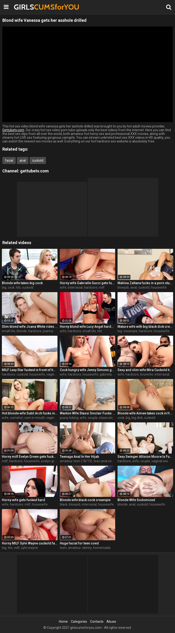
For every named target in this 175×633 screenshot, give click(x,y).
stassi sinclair (109, 418)
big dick (137, 418)
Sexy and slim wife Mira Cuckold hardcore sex (145, 370)
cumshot (16, 418)
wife (63, 287)
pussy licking (69, 418)
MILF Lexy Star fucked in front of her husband (29, 370)
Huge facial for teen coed (79, 543)
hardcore (90, 287)
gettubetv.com (34, 170)
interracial (75, 287)
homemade (101, 548)
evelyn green (50, 461)
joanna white (52, 331)
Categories (79, 621)
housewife (159, 287)
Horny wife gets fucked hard (23, 500)
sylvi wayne (29, 548)
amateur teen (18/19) (76, 461)
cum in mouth (34, 418)
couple (93, 418)
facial (9, 160)
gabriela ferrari (111, 374)
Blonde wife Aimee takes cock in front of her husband (145, 413)
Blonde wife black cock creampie (85, 500)
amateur (74, 548)
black (64, 504)
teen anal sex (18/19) (109, 461)
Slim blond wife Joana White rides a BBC (29, 326)
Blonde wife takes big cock (22, 283)
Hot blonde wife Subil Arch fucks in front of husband (29, 413)
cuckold (37, 160)
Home (63, 621)
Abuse (111, 621)
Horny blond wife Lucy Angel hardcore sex (87, 326)
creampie (130, 331)
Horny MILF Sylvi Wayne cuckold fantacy (29, 543)
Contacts (96, 621)
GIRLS (26, 6)
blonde (22, 331)
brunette (146, 374)
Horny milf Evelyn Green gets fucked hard (29, 456)
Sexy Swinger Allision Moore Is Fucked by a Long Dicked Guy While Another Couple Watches (145, 456)
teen (63, 548)
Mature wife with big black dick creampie (145, 326)
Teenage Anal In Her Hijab (79, 456)
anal (22, 160)
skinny (87, 548)
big (4, 287)
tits (18, 287)
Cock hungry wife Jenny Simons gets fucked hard (87, 370)
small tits (8, 331)
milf (102, 287)
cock (11, 287)
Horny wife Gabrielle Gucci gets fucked (87, 283)
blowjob (123, 287)
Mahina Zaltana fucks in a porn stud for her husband (145, 283)
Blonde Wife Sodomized (136, 500)
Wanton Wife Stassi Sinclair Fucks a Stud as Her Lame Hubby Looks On (87, 413)
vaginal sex (54, 374)
